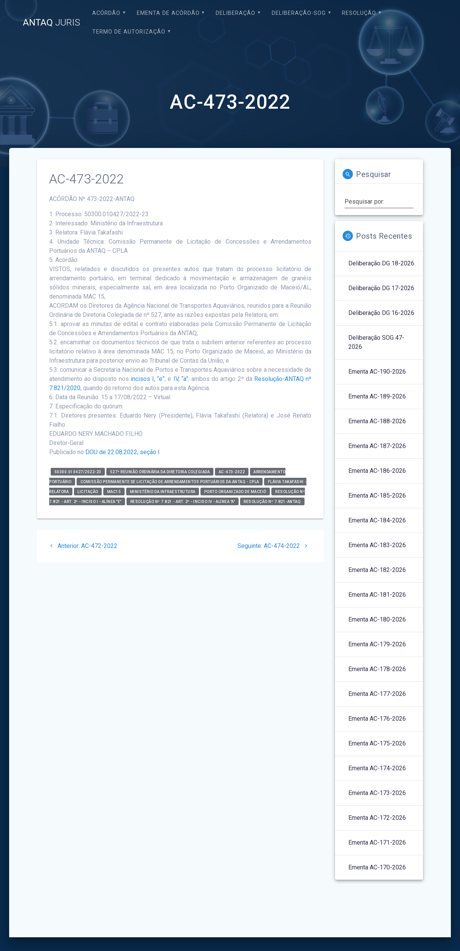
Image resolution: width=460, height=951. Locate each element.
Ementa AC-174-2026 (377, 768)
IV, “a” (180, 378)
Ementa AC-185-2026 (377, 495)
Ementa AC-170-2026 (377, 867)
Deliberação (235, 13)
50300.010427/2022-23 (77, 472)
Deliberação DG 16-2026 (381, 312)
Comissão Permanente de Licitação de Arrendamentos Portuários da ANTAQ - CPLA (169, 482)
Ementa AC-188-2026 (377, 421)
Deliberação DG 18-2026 (381, 263)
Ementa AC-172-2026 (377, 817)
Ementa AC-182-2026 (377, 569)
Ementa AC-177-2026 (377, 693)
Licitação (87, 492)
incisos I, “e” (147, 378)
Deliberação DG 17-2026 (381, 288)
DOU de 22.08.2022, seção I (122, 452)
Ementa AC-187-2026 (377, 446)
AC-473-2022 (232, 472)
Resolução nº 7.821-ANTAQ (272, 502)
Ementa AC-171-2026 (377, 842)
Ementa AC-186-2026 (377, 470)
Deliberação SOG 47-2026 (376, 342)
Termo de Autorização (128, 32)
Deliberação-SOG (299, 13)
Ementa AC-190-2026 (377, 371)
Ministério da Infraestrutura (163, 492)
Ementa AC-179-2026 (377, 644)
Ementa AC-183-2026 (377, 545)
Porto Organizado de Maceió (235, 492)
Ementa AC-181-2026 (377, 594)
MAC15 (114, 492)
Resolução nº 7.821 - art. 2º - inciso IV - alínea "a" (182, 502)
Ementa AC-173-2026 (377, 793)
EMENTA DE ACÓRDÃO (168, 13)
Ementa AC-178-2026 (377, 669)
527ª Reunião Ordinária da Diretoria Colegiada (160, 472)
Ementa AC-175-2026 (377, 743)
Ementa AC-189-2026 (377, 396)
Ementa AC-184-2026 (377, 520)
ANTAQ (51, 22)
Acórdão (106, 13)
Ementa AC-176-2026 (377, 718)
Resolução (359, 13)
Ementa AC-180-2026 (377, 619)
